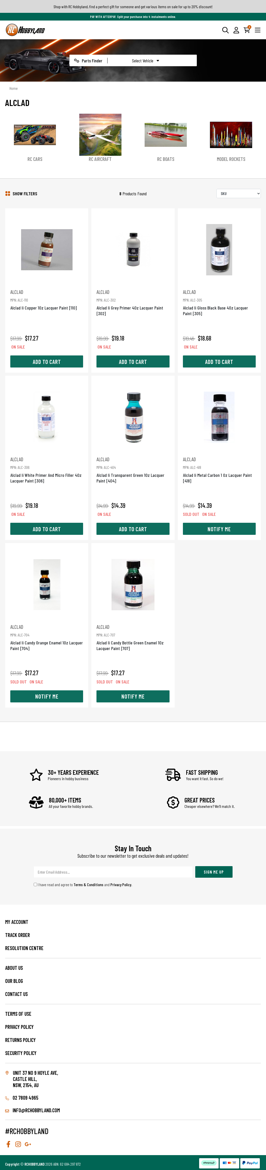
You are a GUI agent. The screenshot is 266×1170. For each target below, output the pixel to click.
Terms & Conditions (88, 884)
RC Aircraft (100, 159)
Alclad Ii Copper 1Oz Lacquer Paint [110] (46, 300)
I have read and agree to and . (83, 884)
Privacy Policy (120, 884)
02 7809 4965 (21, 1098)
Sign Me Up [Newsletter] (214, 871)
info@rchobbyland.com (32, 1110)
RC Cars (35, 159)
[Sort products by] (238, 193)
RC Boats (165, 159)
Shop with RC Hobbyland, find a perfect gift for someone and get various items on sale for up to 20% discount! (133, 6)
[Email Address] (113, 872)
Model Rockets (231, 159)
